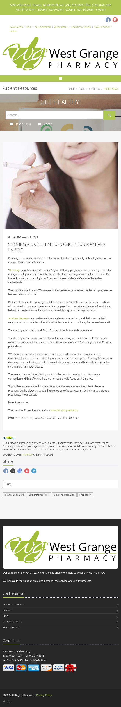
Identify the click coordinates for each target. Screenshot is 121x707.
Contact (7, 610)
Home (71, 88)
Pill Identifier (43, 27)
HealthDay (27, 454)
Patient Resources (89, 88)
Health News (20, 124)
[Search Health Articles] (54, 115)
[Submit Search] (109, 115)
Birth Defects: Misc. (39, 494)
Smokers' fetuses (18, 318)
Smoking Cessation (64, 494)
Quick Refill (61, 27)
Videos (45, 124)
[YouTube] (9, 701)
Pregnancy (85, 494)
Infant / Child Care (14, 494)
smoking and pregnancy (64, 410)
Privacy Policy (11, 627)
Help (28, 27)
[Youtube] (115, 19)
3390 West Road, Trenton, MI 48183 (32, 5)
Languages (16, 27)
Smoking (14, 270)
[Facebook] (108, 19)
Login (13, 31)
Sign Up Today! (102, 27)
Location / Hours (81, 27)
